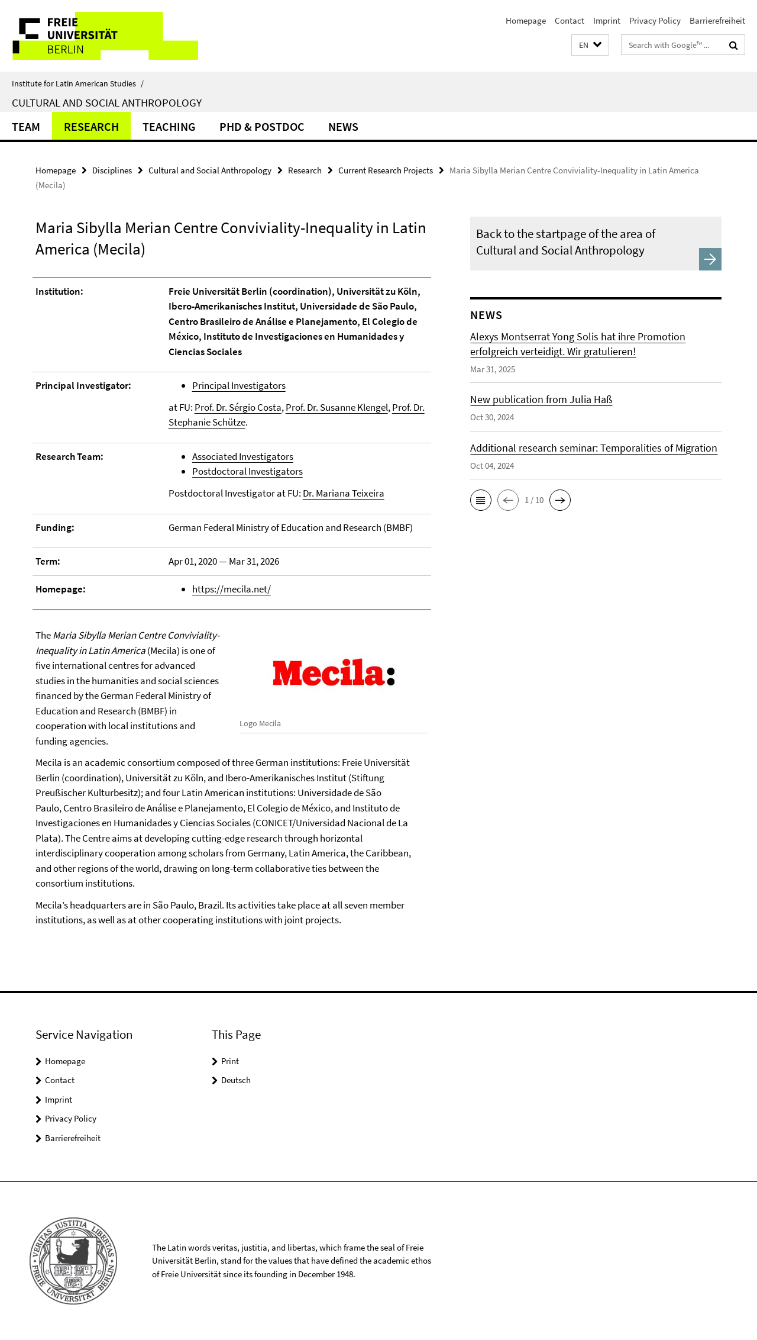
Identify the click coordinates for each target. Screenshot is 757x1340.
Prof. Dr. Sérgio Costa (238, 407)
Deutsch (236, 1079)
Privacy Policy (655, 20)
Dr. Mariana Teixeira (343, 493)
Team (26, 126)
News (343, 126)
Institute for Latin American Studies (78, 83)
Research (91, 126)
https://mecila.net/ (231, 588)
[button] (590, 45)
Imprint (606, 20)
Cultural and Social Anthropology (107, 102)
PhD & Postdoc (262, 126)
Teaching (169, 126)
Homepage (526, 20)
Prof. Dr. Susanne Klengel (337, 407)
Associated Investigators (242, 456)
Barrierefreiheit (717, 20)
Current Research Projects (385, 170)
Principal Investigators (239, 385)
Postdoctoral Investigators (247, 471)
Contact (569, 20)
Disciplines (112, 170)
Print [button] (230, 1061)
